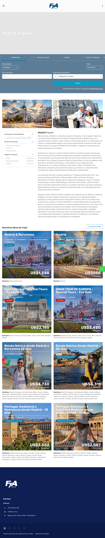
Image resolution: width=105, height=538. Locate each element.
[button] (1, 57)
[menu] (102, 6)
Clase (88, 64)
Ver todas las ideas (94, 226)
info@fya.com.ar (13, 511)
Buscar (78, 83)
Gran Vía (8, 148)
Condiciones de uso (96, 89)
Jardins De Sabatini (12, 145)
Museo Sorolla (10, 151)
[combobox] (8, 67)
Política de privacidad (42, 534)
